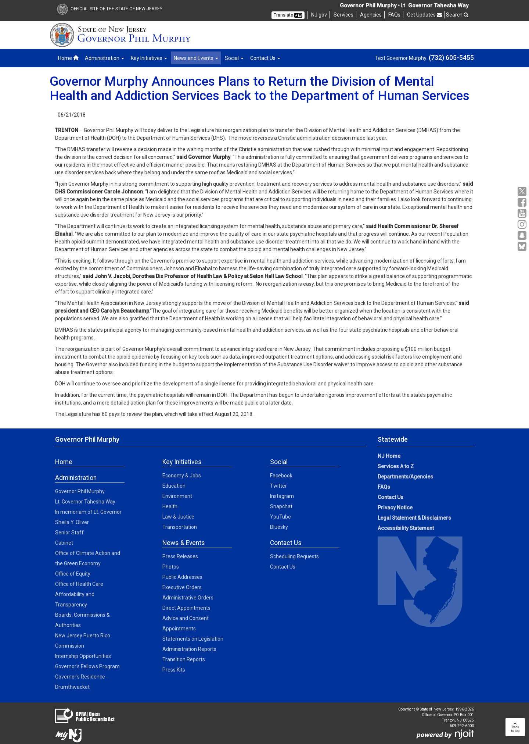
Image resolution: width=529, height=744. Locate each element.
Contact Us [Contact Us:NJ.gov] (390, 497)
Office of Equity (72, 574)
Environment (177, 496)
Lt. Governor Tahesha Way (434, 5)
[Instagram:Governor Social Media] (523, 224)
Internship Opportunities (83, 656)
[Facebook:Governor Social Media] (523, 202)
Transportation (179, 527)
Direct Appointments (186, 608)
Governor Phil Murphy (80, 491)
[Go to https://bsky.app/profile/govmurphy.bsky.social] (523, 247)
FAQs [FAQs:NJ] (394, 15)
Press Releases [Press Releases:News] (180, 556)
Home (68, 58)
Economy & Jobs (181, 475)
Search (457, 15)
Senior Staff (69, 532)
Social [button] (234, 58)
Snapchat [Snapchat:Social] (281, 506)
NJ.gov (319, 15)
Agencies (371, 15)
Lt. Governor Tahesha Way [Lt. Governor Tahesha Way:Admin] (85, 502)
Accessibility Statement (406, 528)
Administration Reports (189, 649)
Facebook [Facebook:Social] (281, 475)
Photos (170, 567)
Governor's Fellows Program (87, 666)
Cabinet (64, 543)
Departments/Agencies (405, 477)
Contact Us (282, 567)
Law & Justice (178, 517)
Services (343, 15)
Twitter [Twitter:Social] (278, 486)
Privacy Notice (395, 507)
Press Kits (173, 670)
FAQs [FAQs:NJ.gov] (384, 487)
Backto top (515, 727)
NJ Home (389, 456)
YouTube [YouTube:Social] (280, 517)
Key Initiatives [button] (149, 58)
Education (174, 486)
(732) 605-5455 (451, 57)
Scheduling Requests (294, 556)
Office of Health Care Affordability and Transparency (79, 594)
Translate (288, 15)
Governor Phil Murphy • (370, 5)
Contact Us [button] (265, 58)
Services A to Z (396, 466)
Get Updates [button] (424, 15)
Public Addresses (182, 577)
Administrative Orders (187, 598)
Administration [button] (104, 58)
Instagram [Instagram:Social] (282, 496)
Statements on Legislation (192, 639)
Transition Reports (183, 659)
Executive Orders (182, 587)
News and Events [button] (196, 58)
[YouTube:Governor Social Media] (523, 213)
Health (169, 506)
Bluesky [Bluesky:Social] (279, 527)
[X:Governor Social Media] (523, 191)
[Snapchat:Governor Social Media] (523, 235)
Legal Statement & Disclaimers (414, 518)
